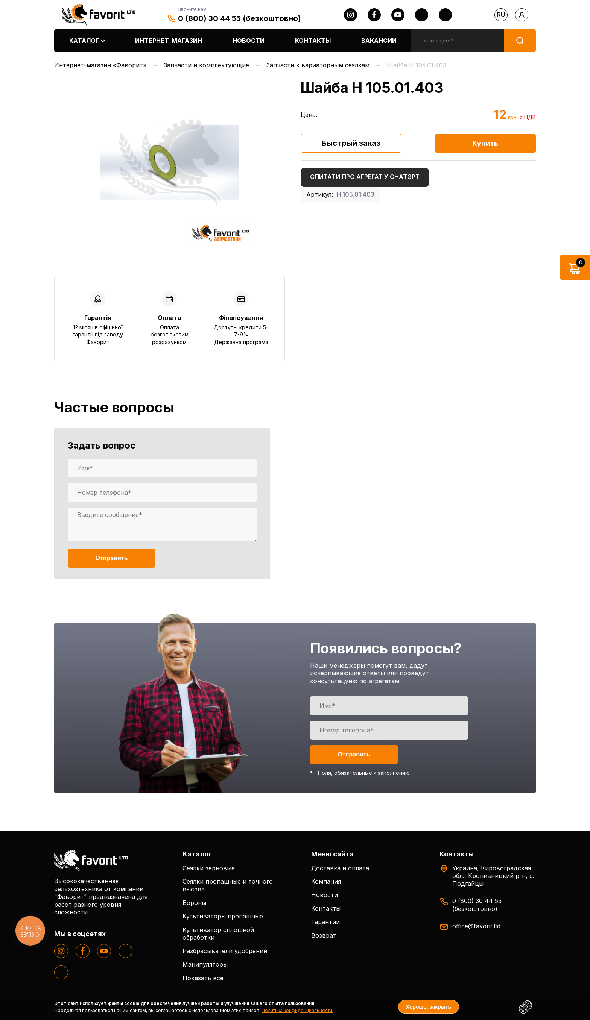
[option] (169, 162)
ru (501, 14)
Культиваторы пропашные (222, 916)
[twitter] (421, 14)
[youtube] (397, 14)
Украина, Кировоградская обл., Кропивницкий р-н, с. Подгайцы (493, 876)
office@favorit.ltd (476, 926)
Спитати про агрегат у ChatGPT (365, 176)
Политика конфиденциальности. (297, 1010)
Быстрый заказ (351, 143)
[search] (457, 40)
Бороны (194, 902)
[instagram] (350, 14)
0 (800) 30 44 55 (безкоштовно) (239, 18)
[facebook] (374, 14)
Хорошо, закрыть (428, 1007)
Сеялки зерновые (208, 868)
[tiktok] (445, 14)
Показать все (203, 978)
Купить (485, 143)
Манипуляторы (205, 964)
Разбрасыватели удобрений (224, 951)
